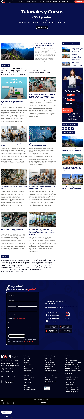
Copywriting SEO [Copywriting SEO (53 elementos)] (28, 260)
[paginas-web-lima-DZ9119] (22, 310)
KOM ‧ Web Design (50, 356)
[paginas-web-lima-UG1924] (12, 305)
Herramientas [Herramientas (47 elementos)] (47, 262)
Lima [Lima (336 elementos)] (3, 266)
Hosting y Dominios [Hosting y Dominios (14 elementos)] (35, 69)
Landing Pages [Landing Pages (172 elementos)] (14, 71)
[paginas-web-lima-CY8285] (8, 322)
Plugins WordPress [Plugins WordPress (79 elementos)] (45, 266)
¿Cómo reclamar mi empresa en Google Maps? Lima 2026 (40, 144)
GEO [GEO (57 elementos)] (41, 262)
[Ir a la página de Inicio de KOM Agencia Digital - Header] (7, 1)
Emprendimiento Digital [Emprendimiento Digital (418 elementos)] (17, 262)
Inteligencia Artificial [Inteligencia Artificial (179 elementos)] (33, 264)
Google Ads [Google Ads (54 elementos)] (27, 69)
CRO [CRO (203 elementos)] (36, 260)
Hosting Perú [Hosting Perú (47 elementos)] (5, 264)
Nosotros (27, 1)
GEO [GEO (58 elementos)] (21, 69)
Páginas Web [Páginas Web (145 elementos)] (6, 268)
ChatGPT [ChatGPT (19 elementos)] (11, 260)
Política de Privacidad (28, 341)
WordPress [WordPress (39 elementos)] (22, 74)
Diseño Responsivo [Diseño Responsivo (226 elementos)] (46, 260)
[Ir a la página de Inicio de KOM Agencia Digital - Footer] (10, 356)
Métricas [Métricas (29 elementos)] (24, 266)
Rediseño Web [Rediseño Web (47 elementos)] (23, 268)
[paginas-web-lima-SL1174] (8, 327)
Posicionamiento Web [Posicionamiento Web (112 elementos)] (9, 72)
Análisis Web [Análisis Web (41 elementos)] (4, 69)
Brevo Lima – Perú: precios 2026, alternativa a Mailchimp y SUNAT (77, 64)
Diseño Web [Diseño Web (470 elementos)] (14, 69)
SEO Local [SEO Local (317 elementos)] (42, 267)
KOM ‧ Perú (68, 356)
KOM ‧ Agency (27, 356)
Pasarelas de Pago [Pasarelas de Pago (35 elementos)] (33, 266)
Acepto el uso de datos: (19, 322)
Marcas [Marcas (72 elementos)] (34, 71)
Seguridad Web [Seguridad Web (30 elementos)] (32, 267)
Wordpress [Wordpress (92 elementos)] (19, 272)
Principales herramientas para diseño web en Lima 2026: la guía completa (71, 169)
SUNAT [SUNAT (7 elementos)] (8, 269)
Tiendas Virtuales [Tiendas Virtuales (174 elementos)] (17, 270)
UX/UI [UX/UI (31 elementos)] (17, 74)
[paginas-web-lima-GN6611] (22, 295)
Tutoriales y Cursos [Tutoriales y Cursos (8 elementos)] (12, 74)
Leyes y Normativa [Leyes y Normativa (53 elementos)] (26, 71)
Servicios (34, 1)
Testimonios (56, 1)
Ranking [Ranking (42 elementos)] (42, 72)
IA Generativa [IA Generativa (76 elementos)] (14, 264)
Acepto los (17, 318)
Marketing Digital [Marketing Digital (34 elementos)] (42, 70)
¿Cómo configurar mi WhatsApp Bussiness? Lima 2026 (12, 230)
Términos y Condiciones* (19, 318)
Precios (42, 1)
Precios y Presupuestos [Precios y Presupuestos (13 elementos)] (23, 72)
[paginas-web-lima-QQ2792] (27, 305)
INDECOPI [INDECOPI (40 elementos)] (22, 264)
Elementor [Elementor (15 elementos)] (3, 262)
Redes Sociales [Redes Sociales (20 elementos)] (15, 267)
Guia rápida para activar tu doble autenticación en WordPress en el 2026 (12, 102)
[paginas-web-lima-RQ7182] (22, 300)
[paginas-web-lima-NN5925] (22, 315)
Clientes (48, 1)
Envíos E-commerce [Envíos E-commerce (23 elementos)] (34, 262)
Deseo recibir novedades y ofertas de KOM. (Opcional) (21, 327)
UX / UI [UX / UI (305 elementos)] (27, 269)
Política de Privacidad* (25, 322)
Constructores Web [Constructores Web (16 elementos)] (18, 260)
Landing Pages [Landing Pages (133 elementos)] (48, 264)
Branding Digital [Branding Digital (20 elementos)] (5, 260)
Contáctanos (65, 1)
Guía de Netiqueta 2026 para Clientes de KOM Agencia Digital (45, 45)
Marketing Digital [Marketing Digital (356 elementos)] (14, 266)
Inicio (20, 1)
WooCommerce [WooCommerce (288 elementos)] (8, 271)
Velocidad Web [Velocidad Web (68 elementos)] (36, 269)
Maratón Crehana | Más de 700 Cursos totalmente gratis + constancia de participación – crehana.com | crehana (42, 96)
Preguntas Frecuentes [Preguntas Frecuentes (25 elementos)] (34, 72)
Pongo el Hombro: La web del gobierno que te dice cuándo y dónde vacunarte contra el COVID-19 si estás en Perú (42, 232)
